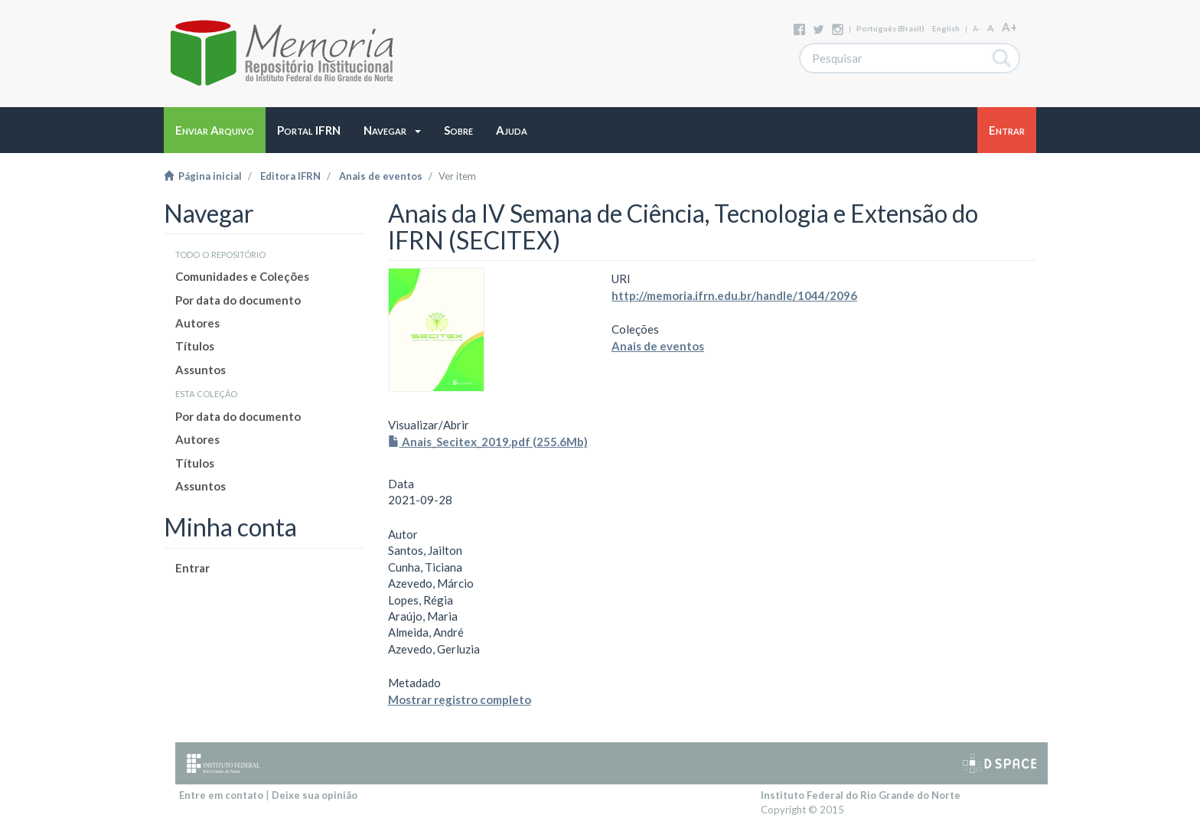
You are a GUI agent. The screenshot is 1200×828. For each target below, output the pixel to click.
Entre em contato (221, 795)
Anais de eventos (380, 176)
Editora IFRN (290, 176)
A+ (1009, 27)
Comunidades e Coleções (242, 276)
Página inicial (203, 176)
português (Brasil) (890, 28)
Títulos (194, 346)
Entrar (192, 568)
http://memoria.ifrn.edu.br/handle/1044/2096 (734, 295)
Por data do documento (238, 300)
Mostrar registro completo (459, 699)
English (946, 28)
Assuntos (200, 370)
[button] (392, 130)
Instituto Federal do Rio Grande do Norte (860, 795)
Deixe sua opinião (314, 795)
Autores (197, 323)
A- (976, 28)
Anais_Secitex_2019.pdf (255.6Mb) (488, 441)
